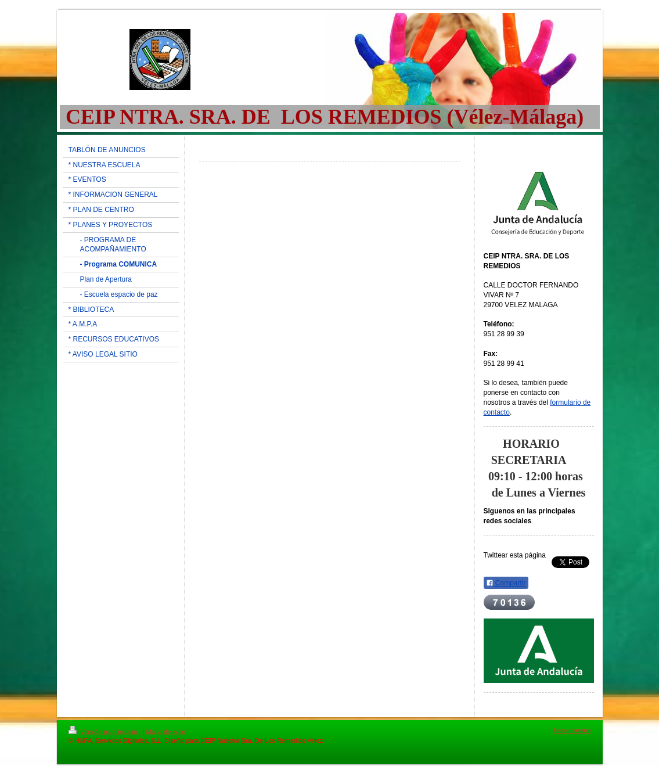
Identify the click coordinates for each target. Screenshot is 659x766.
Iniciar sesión (571, 730)
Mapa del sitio (165, 731)
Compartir (506, 583)
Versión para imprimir (106, 731)
